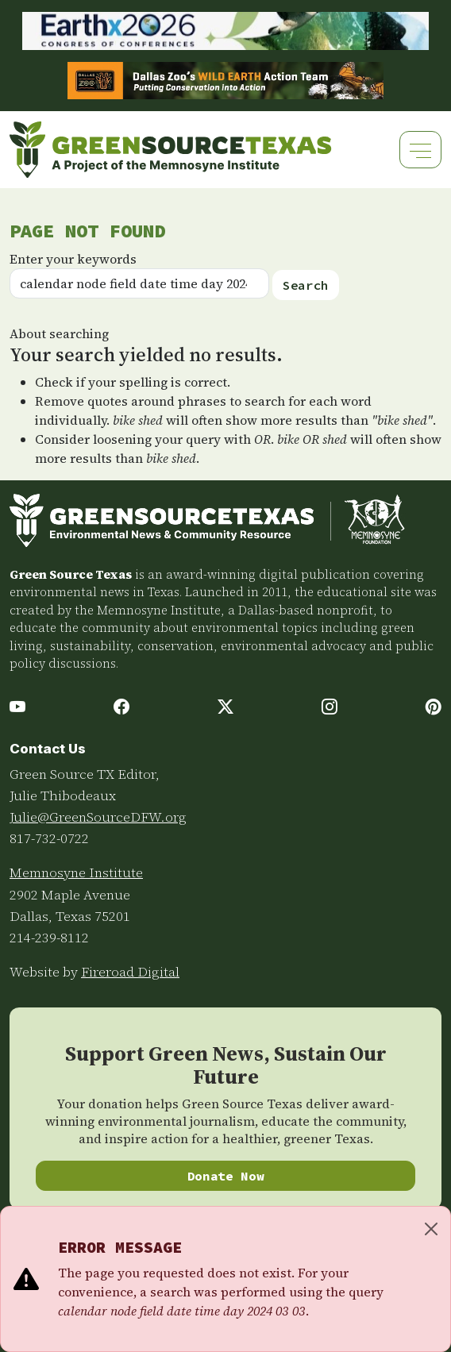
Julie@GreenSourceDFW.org (98, 816)
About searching (59, 333)
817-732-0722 (49, 838)
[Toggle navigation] (420, 149)
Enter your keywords (73, 259)
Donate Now (225, 1176)
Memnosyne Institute (76, 872)
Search (306, 285)
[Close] (431, 1229)
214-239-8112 (49, 937)
